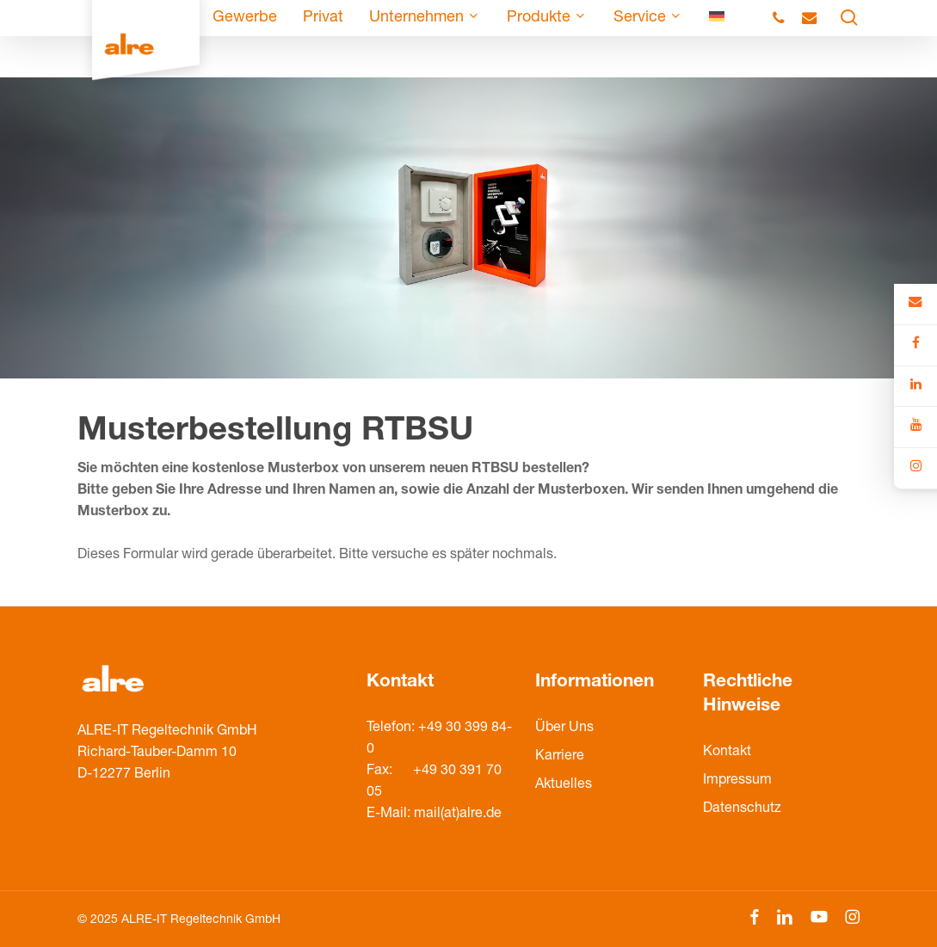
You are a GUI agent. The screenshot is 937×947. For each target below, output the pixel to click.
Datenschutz (742, 809)
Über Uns (564, 728)
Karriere (559, 757)
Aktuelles (563, 785)
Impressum (737, 781)
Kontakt (727, 752)
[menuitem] (716, 38)
